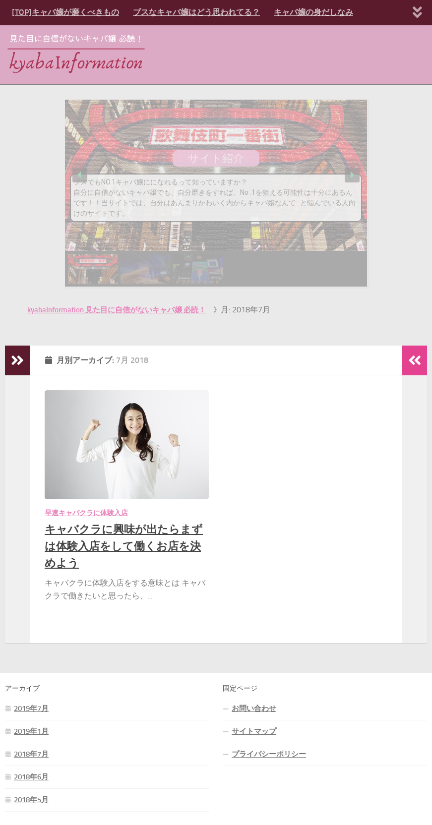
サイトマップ (254, 731)
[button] (79, 175)
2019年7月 (31, 708)
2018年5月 (31, 799)
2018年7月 (31, 754)
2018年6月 (31, 776)
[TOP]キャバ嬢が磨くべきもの (65, 12)
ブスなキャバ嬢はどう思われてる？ (196, 12)
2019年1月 (31, 731)
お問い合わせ (254, 708)
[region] (216, 193)
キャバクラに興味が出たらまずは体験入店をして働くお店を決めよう (124, 546)
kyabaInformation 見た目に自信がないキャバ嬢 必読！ (116, 309)
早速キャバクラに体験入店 (86, 513)
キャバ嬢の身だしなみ (313, 12)
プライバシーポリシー (269, 754)
